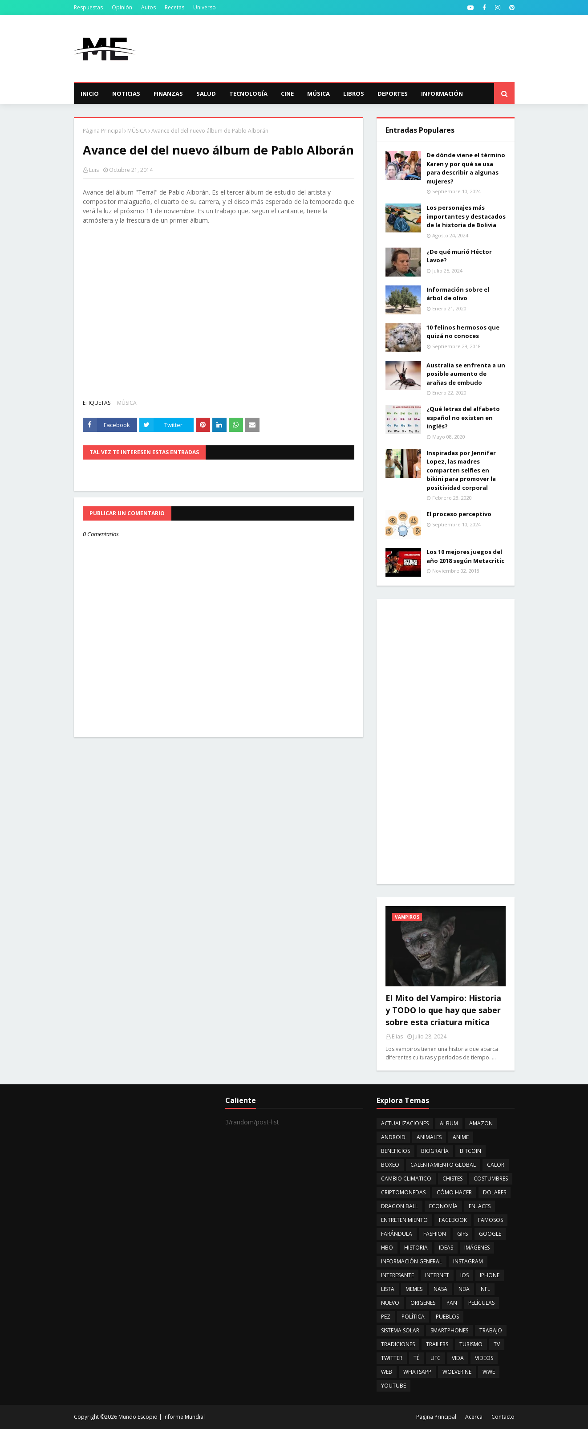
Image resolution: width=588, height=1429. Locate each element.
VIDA (458, 1358)
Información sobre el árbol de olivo (457, 293)
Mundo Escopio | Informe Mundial (161, 1417)
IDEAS (446, 1247)
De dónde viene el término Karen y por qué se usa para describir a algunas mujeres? (465, 168)
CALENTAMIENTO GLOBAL (443, 1164)
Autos (148, 7)
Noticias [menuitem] (126, 94)
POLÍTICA (413, 1316)
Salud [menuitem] (206, 94)
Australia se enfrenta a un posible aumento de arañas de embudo (465, 374)
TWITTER (391, 1358)
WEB (386, 1372)
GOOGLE (490, 1234)
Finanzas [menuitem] (168, 94)
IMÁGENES (477, 1247)
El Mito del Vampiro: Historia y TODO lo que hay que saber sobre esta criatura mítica (443, 1010)
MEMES (414, 1289)
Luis (94, 170)
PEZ (385, 1316)
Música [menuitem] (318, 94)
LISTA (387, 1289)
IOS (464, 1275)
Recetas (174, 7)
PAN (451, 1303)
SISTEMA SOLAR (400, 1330)
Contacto (503, 1417)
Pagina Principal (436, 1417)
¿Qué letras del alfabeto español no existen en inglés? (463, 417)
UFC (435, 1358)
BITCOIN (470, 1151)
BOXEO (390, 1164)
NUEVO (390, 1303)
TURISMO (471, 1344)
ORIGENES (422, 1303)
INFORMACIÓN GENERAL (411, 1261)
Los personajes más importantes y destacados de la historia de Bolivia (466, 216)
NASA (440, 1289)
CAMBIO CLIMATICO (406, 1178)
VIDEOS (484, 1358)
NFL (485, 1289)
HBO (387, 1247)
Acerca (474, 1417)
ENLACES (480, 1206)
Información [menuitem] (442, 94)
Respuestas (88, 7)
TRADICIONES (398, 1344)
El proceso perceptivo (458, 514)
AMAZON (481, 1123)
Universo (204, 7)
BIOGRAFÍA (435, 1151)
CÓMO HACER (454, 1192)
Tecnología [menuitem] (248, 94)
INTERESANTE (397, 1275)
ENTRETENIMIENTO (404, 1220)
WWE (489, 1372)
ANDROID (393, 1137)
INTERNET (437, 1275)
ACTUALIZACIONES (405, 1123)
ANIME (461, 1137)
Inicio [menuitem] (90, 94)
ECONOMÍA (443, 1206)
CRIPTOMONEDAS (403, 1192)
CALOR (495, 1164)
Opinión (122, 7)
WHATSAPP (417, 1372)
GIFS (462, 1234)
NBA (464, 1289)
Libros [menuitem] (353, 94)
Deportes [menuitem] (392, 94)
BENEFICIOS (395, 1151)
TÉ (416, 1358)
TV (497, 1344)
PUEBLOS (447, 1316)
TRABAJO (490, 1330)
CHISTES (452, 1178)
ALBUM (449, 1123)
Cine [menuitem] (287, 94)
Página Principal (103, 130)
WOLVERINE (456, 1372)
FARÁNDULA (396, 1234)
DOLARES (494, 1192)
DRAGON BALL (399, 1206)
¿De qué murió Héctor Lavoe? (459, 256)
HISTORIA (416, 1247)
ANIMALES (429, 1137)
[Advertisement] (353, 48)
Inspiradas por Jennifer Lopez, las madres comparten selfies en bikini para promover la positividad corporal (461, 470)
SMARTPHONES (449, 1330)
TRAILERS (437, 1344)
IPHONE (489, 1275)
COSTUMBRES (491, 1178)
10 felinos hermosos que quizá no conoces (462, 331)
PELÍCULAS (481, 1303)
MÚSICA (137, 130)
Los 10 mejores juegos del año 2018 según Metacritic (465, 556)
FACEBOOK (453, 1220)
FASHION (434, 1234)
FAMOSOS (490, 1220)
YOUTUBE (393, 1385)
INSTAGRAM (468, 1261)
